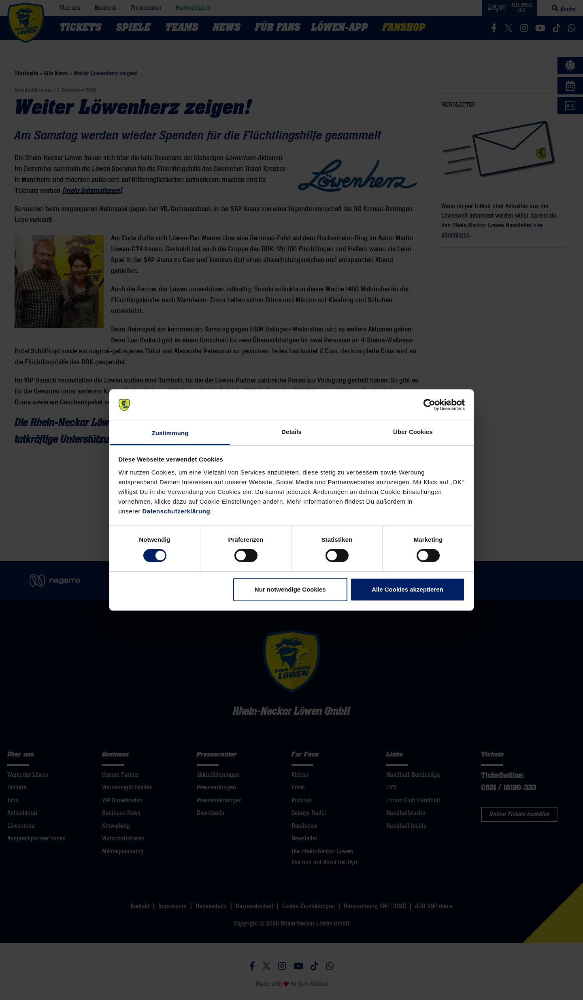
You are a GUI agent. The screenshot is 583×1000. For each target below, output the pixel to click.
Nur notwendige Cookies (290, 589)
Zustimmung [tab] (170, 432)
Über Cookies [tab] (413, 431)
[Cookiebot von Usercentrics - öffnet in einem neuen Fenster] (429, 405)
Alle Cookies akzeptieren (407, 589)
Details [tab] (291, 431)
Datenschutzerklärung (177, 511)
